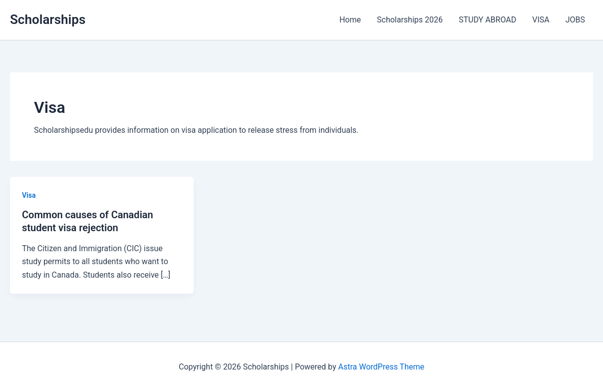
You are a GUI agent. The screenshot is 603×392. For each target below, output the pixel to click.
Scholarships (47, 19)
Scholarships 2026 (410, 19)
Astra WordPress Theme (381, 367)
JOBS (575, 19)
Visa (28, 195)
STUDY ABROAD (487, 19)
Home (350, 19)
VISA (540, 19)
